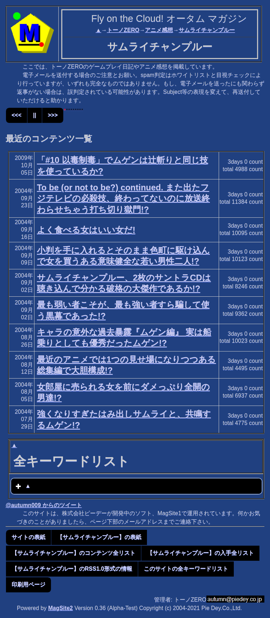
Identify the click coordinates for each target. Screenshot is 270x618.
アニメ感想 (159, 30)
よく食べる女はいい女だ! (86, 230)
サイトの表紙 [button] (28, 537)
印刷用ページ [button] (28, 584)
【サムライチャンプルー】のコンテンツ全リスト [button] (73, 553)
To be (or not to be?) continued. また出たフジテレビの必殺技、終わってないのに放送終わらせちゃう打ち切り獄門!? (123, 198)
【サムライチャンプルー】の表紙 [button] (99, 537)
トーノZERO (123, 30)
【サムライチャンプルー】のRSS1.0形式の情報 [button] (72, 569)
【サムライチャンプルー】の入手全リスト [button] (200, 553)
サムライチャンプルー (207, 30)
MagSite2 (60, 608)
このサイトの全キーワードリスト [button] (186, 569)
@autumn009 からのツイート (44, 505)
